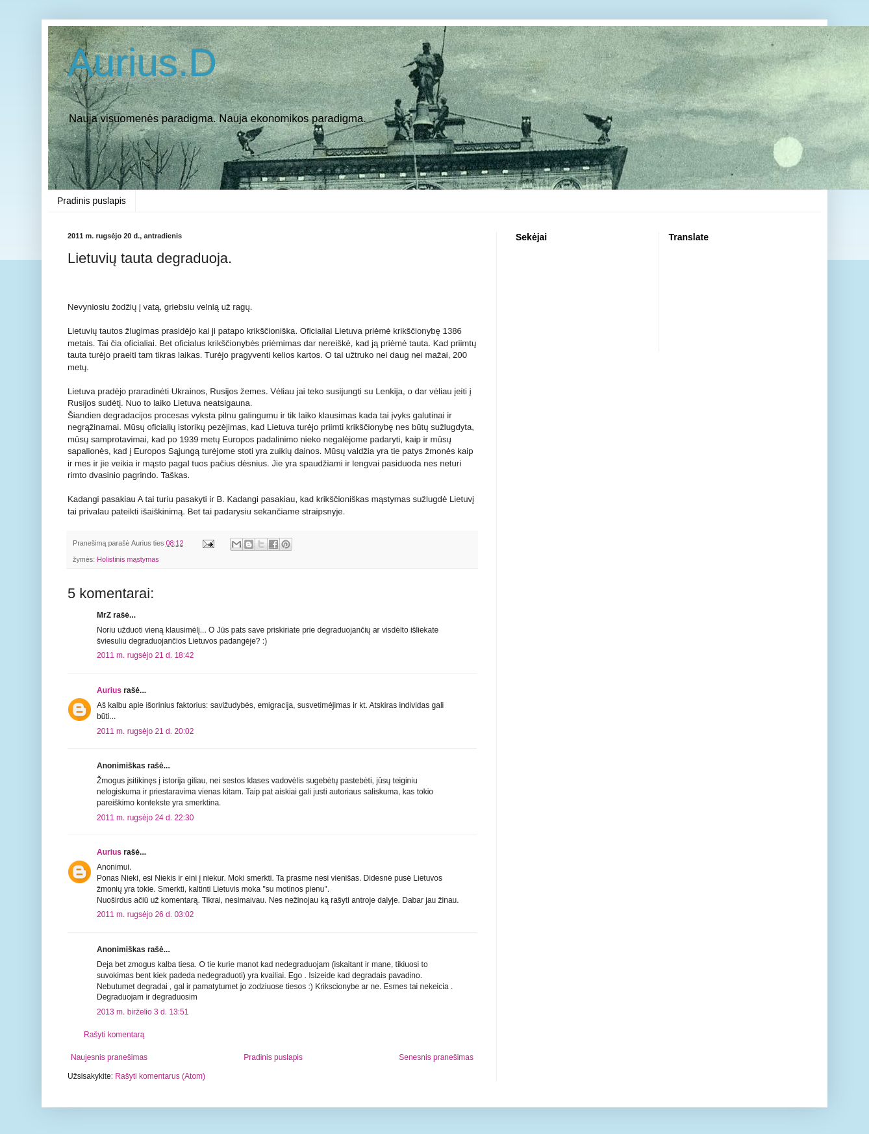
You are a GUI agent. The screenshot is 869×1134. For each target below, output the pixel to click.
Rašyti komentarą (114, 1034)
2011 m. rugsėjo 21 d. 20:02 (145, 731)
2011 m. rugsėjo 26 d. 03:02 (145, 914)
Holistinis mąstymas (127, 559)
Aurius (109, 690)
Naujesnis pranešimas (109, 1057)
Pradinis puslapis (91, 200)
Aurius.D (142, 62)
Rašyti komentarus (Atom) (160, 1076)
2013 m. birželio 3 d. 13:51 (142, 1011)
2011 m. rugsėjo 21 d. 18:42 (145, 655)
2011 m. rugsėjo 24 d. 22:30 (145, 817)
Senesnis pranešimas (436, 1057)
